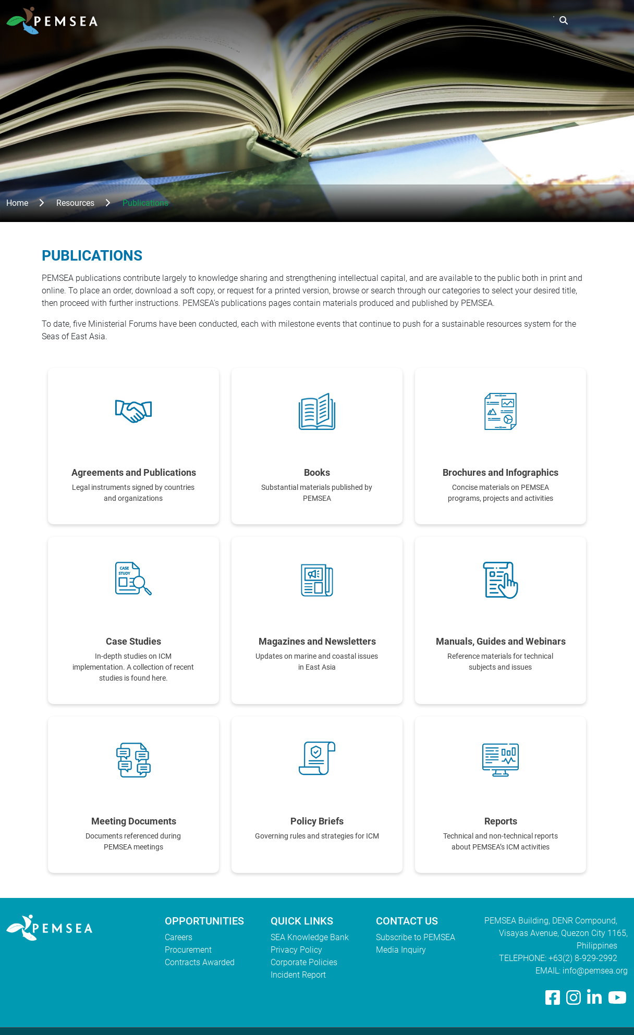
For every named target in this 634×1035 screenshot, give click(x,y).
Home (17, 203)
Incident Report (298, 975)
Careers (178, 937)
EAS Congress (517, 21)
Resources (450, 21)
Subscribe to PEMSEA (415, 937)
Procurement (188, 950)
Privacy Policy (296, 950)
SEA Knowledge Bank (310, 937)
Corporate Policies (304, 962)
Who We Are (320, 21)
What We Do (386, 21)
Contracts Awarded (200, 962)
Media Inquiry (401, 950)
